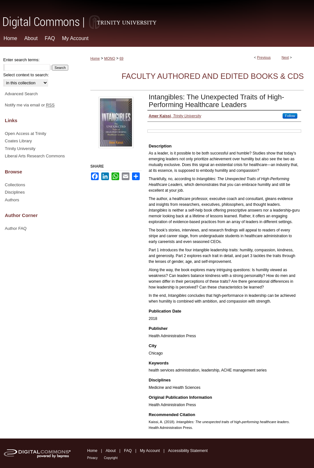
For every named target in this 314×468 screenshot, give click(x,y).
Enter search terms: (21, 59)
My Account (150, 450)
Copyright (111, 458)
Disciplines (15, 192)
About (111, 450)
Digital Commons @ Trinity (157, 15)
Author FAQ (16, 228)
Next (285, 57)
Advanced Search (21, 93)
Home (95, 58)
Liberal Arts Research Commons (35, 156)
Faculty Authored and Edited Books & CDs (212, 76)
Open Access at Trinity (25, 133)
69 (121, 58)
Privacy (92, 458)
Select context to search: (26, 74)
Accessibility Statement (188, 450)
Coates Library (18, 140)
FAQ (128, 450)
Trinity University (20, 148)
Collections (15, 184)
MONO (109, 58)
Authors (12, 199)
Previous (264, 57)
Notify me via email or (29, 105)
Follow (290, 116)
